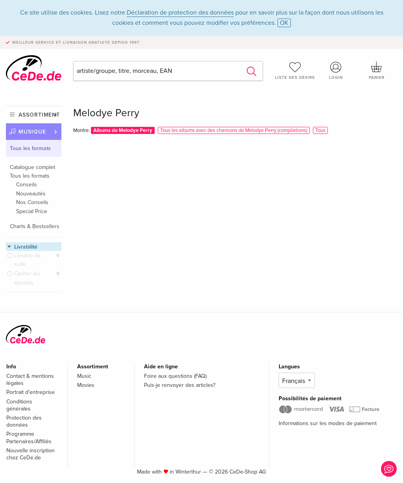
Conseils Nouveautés (31, 189)
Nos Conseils (32, 202)
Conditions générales (19, 405)
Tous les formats (30, 148)
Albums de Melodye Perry (122, 130)
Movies (85, 385)
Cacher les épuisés (27, 278)
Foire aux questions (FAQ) (175, 376)
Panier (376, 70)
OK (284, 23)
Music (84, 376)
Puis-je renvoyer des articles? (179, 385)
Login (335, 70)
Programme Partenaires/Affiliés (29, 437)
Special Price (31, 211)
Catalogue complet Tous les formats (32, 171)
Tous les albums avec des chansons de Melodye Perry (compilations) (233, 130)
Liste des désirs (295, 70)
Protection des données (24, 421)
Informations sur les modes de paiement (328, 423)
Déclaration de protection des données (180, 13)
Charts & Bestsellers (34, 226)
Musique (32, 131)
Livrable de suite (27, 260)
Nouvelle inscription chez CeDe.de (30, 454)
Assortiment (39, 114)
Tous (320, 130)
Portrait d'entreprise (30, 392)
